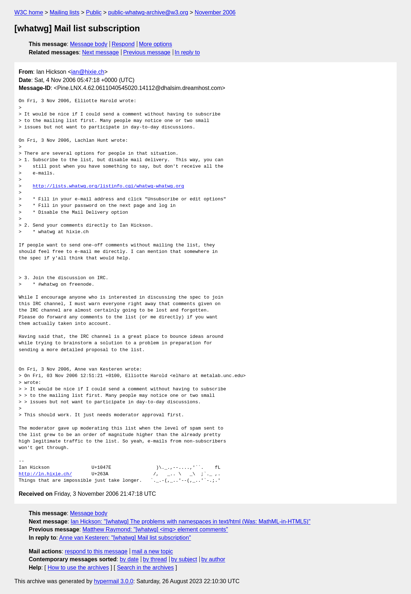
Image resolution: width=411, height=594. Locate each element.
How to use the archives (78, 567)
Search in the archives (145, 567)
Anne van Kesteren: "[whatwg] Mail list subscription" (125, 538)
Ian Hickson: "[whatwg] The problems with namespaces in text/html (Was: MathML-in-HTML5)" (191, 521)
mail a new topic (152, 551)
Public (94, 12)
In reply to (187, 52)
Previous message (147, 52)
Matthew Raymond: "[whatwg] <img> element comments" (155, 529)
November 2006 (215, 12)
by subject (184, 559)
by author (213, 559)
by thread (155, 559)
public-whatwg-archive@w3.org (148, 12)
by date (129, 559)
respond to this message (96, 551)
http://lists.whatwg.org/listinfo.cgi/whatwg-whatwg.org (108, 186)
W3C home (28, 12)
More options (155, 44)
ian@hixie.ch (87, 72)
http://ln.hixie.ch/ (45, 474)
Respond (123, 44)
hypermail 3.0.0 (113, 581)
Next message (100, 52)
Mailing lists (64, 12)
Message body (88, 44)
